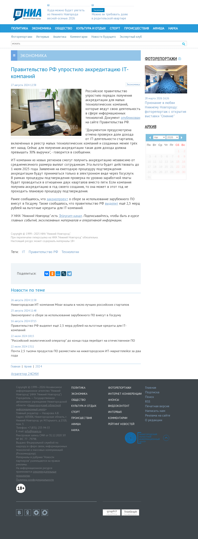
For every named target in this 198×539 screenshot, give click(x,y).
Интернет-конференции (125, 394)
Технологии (70, 252)
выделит (111, 203)
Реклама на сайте (157, 415)
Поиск (149, 397)
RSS (147, 401)
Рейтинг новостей (121, 424)
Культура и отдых (91, 28)
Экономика (41, 28)
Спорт (115, 28)
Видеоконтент (119, 406)
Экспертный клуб (131, 37)
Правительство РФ (43, 252)
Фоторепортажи (21, 37)
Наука (173, 28)
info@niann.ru (33, 431)
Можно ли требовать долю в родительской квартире (110, 16)
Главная (15, 366)
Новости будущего (103, 37)
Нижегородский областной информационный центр (38, 407)
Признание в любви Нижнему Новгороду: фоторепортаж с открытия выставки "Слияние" (165, 109)
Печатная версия (157, 406)
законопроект (57, 199)
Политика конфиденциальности (35, 479)
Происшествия (136, 28)
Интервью (42, 37)
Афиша (158, 28)
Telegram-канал (70, 216)
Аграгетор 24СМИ (25, 374)
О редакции (153, 420)
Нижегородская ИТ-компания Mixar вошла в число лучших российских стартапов (70, 304)
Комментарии (78, 37)
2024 (38, 366)
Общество (63, 28)
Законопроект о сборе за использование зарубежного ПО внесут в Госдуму (66, 315)
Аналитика (59, 37)
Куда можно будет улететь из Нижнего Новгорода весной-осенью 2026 (66, 14)
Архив (28, 366)
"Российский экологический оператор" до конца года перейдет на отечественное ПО (73, 340)
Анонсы (113, 400)
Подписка (152, 392)
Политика (19, 28)
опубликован (130, 117)
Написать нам (155, 411)
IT (23, 252)
